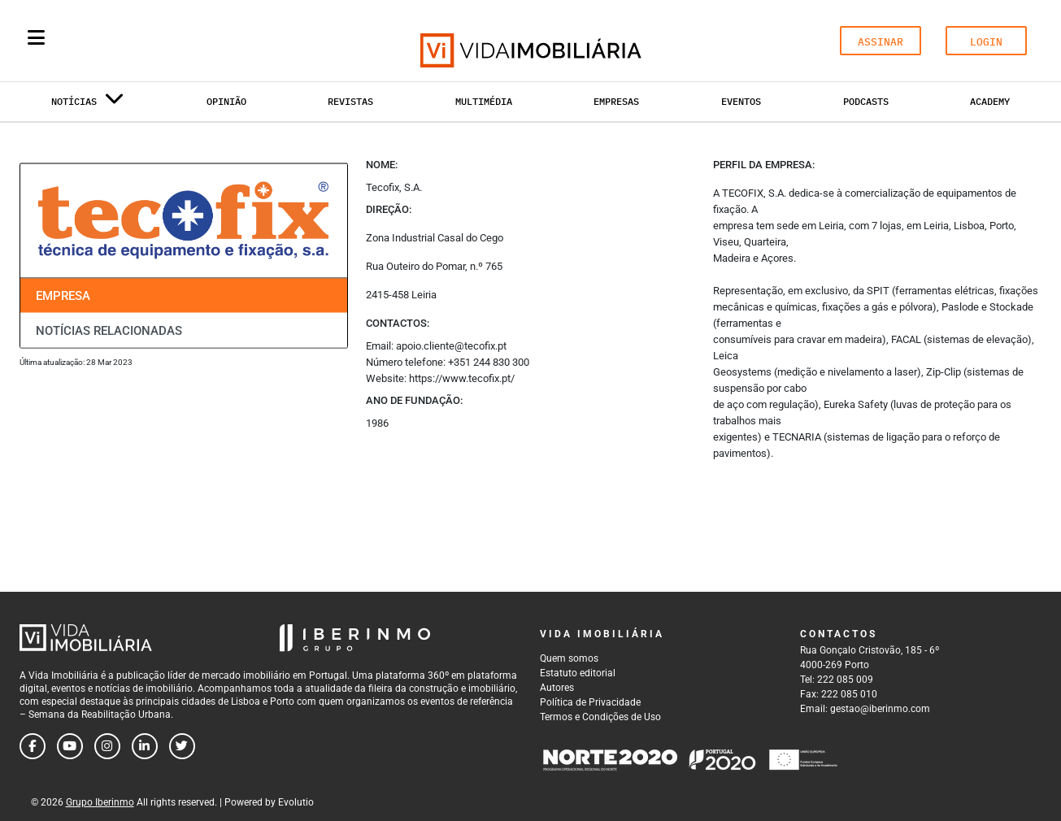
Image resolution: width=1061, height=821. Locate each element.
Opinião (226, 101)
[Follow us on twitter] (182, 746)
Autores (557, 687)
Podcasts (866, 101)
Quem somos (569, 658)
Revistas (350, 101)
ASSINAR (880, 42)
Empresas (616, 101)
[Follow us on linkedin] (145, 746)
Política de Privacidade (590, 702)
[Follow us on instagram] (107, 746)
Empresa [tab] (63, 296)
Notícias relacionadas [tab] (109, 330)
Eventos (741, 101)
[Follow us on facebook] (33, 746)
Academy (990, 101)
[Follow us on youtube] (70, 746)
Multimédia (483, 101)
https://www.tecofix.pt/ (462, 378)
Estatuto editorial (577, 673)
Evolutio (296, 802)
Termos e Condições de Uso (600, 717)
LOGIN (986, 42)
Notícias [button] (87, 104)
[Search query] (131, 41)
